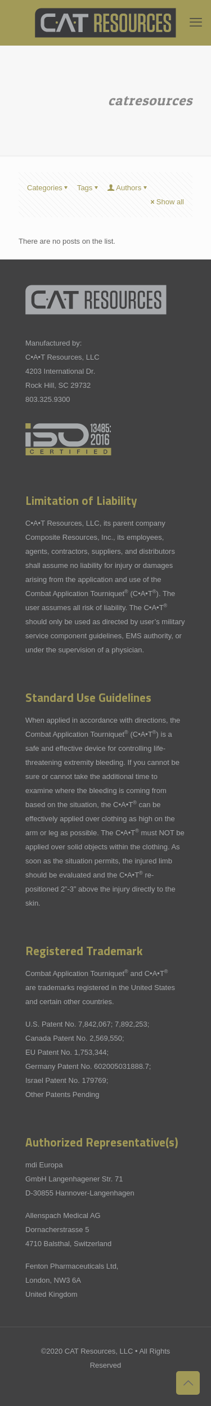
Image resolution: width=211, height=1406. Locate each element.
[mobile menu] (195, 22)
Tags (88, 187)
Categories (48, 187)
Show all (166, 202)
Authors (128, 187)
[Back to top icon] (188, 1383)
